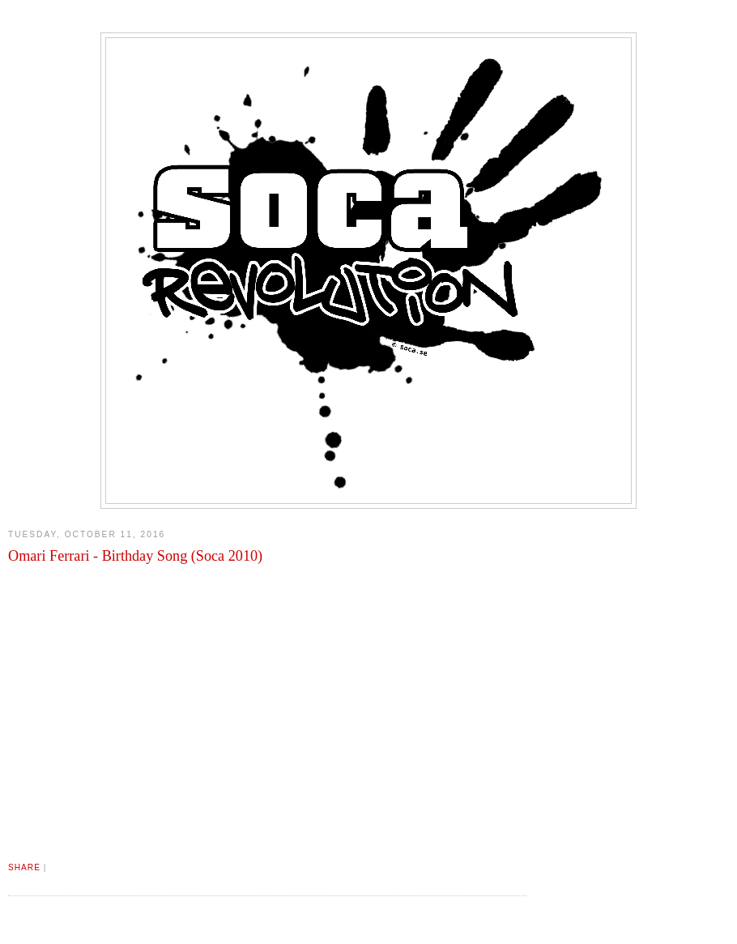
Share (24, 867)
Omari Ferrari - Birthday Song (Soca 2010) (135, 556)
